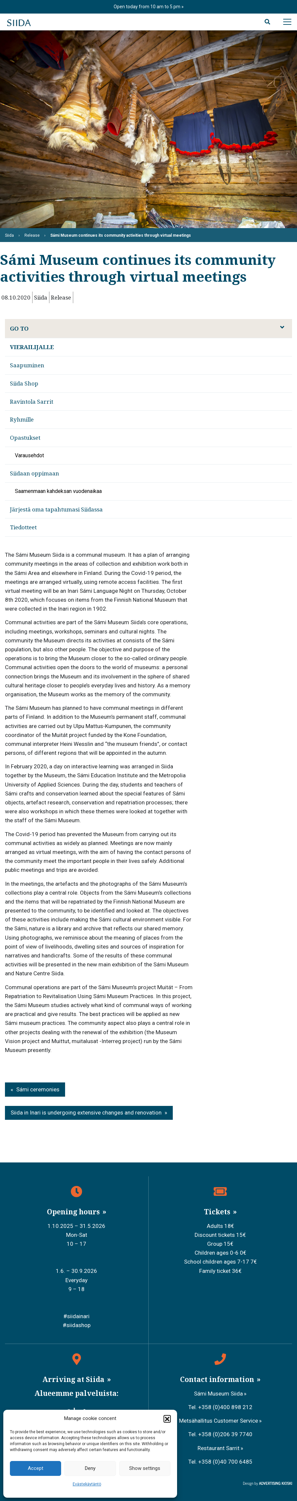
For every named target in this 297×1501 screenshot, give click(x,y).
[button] (167, 1418)
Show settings (144, 1468)
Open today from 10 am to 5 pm (147, 6)
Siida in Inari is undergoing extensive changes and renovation (86, 1112)
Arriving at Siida (74, 1379)
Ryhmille (22, 419)
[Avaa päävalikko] (287, 22)
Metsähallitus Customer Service (218, 1420)
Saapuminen (27, 365)
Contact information (218, 1379)
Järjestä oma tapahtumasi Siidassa (56, 509)
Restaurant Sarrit (219, 1448)
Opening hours (74, 1211)
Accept (35, 1468)
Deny (90, 1468)
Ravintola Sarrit (31, 401)
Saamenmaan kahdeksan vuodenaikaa (58, 491)
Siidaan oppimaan (34, 473)
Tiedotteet (23, 527)
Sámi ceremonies (37, 1089)
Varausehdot (29, 455)
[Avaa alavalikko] (282, 327)
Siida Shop (24, 383)
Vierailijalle (32, 347)
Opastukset (25, 437)
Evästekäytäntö (87, 1484)
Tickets (218, 1211)
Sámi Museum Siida (218, 1393)
